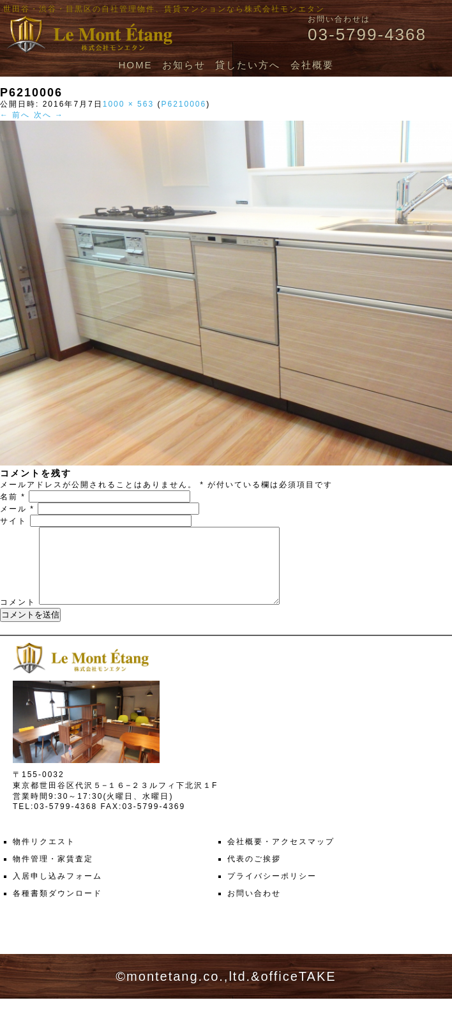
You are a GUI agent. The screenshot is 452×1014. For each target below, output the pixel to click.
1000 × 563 (128, 104)
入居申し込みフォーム (57, 891)
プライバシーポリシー (272, 891)
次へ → (49, 114)
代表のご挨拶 (254, 874)
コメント (18, 617)
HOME (135, 64)
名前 (13, 496)
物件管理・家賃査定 (53, 874)
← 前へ (15, 114)
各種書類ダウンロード (57, 908)
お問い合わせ (254, 908)
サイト (13, 521)
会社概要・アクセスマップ (281, 856)
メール (17, 508)
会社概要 (312, 64)
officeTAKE (298, 992)
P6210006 (183, 104)
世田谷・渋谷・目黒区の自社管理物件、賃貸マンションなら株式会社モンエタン (164, 8)
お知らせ (184, 64)
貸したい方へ (247, 64)
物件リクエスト (44, 856)
